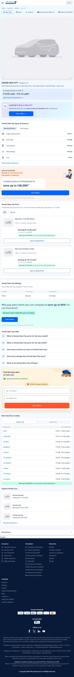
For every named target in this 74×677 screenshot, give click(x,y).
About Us (5, 582)
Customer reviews (55, 550)
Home (3, 8)
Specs (19, 12)
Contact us (5, 596)
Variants (29, 12)
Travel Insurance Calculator (34, 570)
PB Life (51, 561)
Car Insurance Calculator (33, 572)
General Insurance (10, 547)
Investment (8, 556)
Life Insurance (8, 550)
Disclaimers (6, 532)
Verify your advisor (8, 599)
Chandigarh (7, 474)
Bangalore (6, 447)
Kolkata (5, 468)
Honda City (17, 505)
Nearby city (53, 422)
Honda (17, 8)
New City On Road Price (12, 98)
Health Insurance (9, 558)
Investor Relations (7, 602)
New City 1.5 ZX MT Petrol (25, 219)
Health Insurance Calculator (34, 567)
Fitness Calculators (34, 550)
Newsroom (52, 556)
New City (7, 12)
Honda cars (12, 523)
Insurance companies (56, 553)
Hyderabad (7, 436)
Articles (51, 547)
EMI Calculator (30, 558)
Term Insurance (9, 553)
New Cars (10, 8)
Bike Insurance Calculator (33, 575)
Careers (4, 588)
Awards (51, 558)
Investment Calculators (35, 547)
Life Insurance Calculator (33, 564)
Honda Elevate (18, 495)
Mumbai (6, 442)
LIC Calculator (29, 561)
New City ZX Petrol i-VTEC (24, 249)
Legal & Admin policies (9, 591)
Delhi (5, 431)
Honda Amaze (18, 515)
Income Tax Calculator (32, 553)
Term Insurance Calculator (34, 556)
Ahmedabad (7, 458)
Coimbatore (7, 463)
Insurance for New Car (45, 12)
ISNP (3, 594)
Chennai (6, 452)
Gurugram (6, 479)
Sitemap (4, 585)
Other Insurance (9, 561)
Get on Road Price (37, 241)
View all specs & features (10, 163)
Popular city (20, 422)
